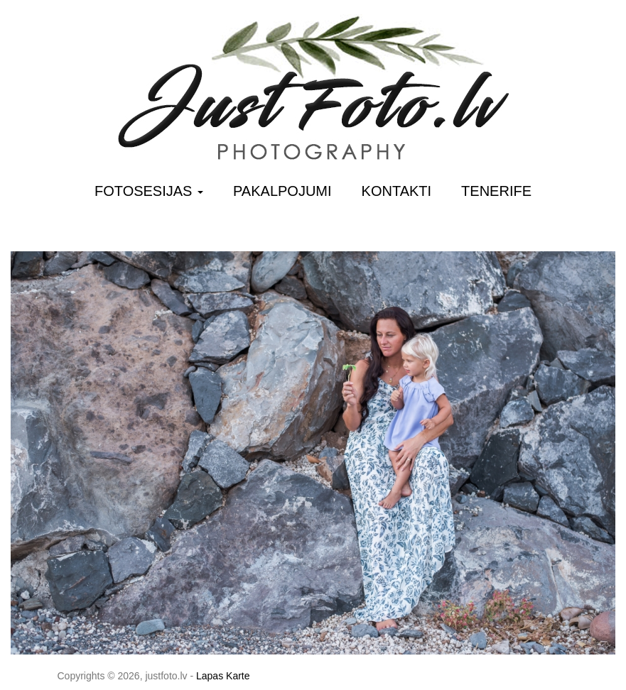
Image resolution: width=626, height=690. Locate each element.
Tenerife (496, 191)
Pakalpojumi (282, 191)
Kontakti (397, 191)
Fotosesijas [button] (149, 191)
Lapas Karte (223, 675)
